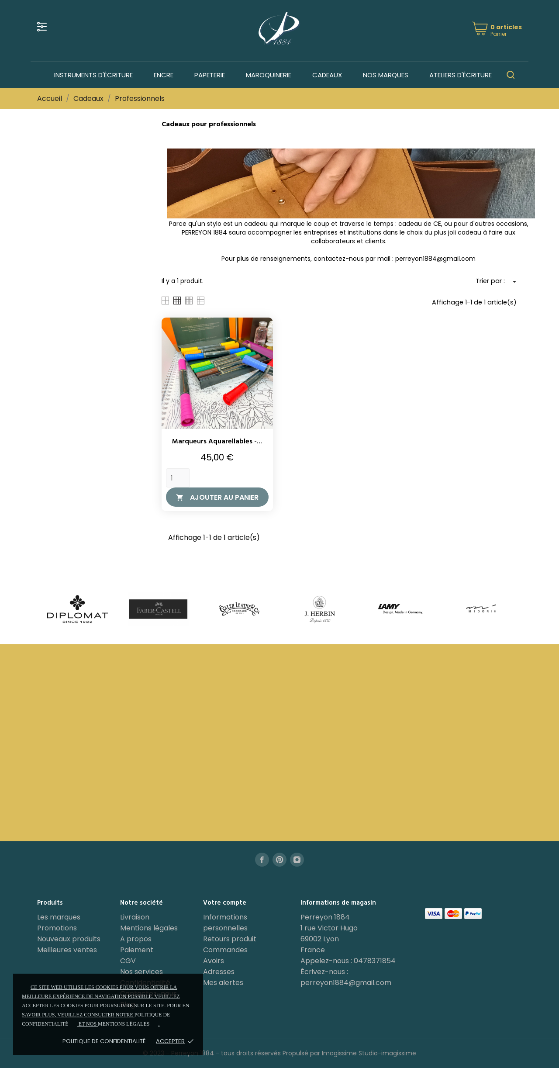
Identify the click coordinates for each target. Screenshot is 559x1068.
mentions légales (123, 1024)
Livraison (134, 917)
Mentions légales (149, 928)
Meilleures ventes (67, 950)
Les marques (58, 917)
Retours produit (229, 939)
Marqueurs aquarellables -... (217, 441)
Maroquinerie (268, 74)
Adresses (219, 972)
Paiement (136, 950)
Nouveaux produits (68, 939)
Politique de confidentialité (103, 1041)
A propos (136, 939)
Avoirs (213, 961)
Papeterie (209, 74)
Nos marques (385, 74)
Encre (163, 74)
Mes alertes (223, 983)
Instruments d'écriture (93, 74)
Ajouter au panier (217, 497)
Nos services (141, 972)
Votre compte (224, 903)
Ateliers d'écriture (460, 74)
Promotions (57, 928)
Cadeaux (327, 74)
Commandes (225, 950)
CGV (128, 961)
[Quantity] (178, 477)
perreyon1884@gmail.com (345, 983)
